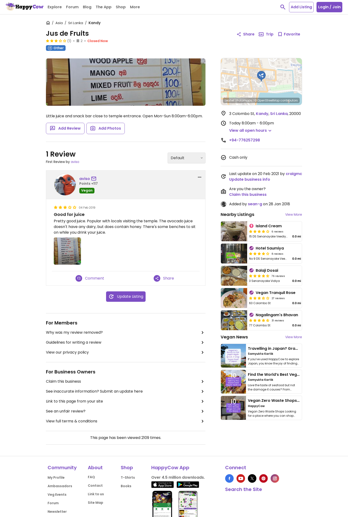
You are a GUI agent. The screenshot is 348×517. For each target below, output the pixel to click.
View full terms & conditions (125, 421)
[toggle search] (283, 7)
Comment (90, 278)
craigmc (294, 173)
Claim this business (125, 381)
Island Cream (269, 226)
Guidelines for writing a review (125, 342)
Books (126, 486)
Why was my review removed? (125, 332)
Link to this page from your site (125, 401)
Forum (53, 503)
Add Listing (301, 7)
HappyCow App (170, 467)
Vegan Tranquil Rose (275, 292)
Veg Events (57, 494)
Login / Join (329, 7)
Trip (265, 34)
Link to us (96, 494)
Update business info (249, 179)
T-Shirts (128, 477)
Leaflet (229, 100)
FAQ (91, 477)
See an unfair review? (125, 411)
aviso (75, 161)
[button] (261, 76)
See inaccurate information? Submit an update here (125, 391)
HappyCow (256, 406)
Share (164, 278)
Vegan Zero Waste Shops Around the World (290, 400)
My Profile (56, 477)
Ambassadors (60, 486)
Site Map (95, 502)
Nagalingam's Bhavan (277, 315)
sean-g (255, 204)
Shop (127, 467)
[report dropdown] (199, 177)
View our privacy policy (125, 352)
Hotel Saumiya (270, 248)
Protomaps (244, 100)
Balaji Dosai (267, 270)
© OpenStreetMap (267, 100)
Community (62, 467)
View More (293, 214)
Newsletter (57, 511)
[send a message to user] (95, 179)
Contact (95, 485)
